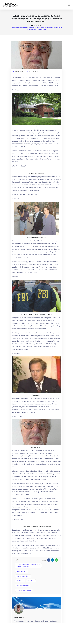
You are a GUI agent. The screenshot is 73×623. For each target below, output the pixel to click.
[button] (69, 4)
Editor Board (19, 71)
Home (33, 25)
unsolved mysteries (23, 585)
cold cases (20, 581)
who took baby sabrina (24, 590)
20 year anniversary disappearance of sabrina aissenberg (28, 565)
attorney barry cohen (23, 576)
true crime (31, 581)
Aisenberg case (21, 571)
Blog (39, 25)
